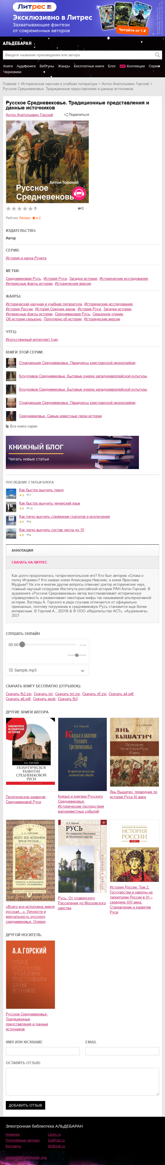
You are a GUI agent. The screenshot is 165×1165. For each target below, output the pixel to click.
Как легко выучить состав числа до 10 (51, 530)
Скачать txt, (44, 694)
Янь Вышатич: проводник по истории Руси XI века (133, 794)
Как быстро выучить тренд (41, 490)
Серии (154, 66)
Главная (9, 84)
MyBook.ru (56, 1146)
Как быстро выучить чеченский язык (49, 503)
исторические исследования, (124, 278)
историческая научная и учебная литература (59, 84)
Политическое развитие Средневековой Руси (25, 799)
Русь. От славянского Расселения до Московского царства (82, 903)
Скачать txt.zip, (68, 694)
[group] (47, 651)
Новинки (13, 1134)
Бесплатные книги (89, 66)
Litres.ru (54, 1134)
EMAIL (91, 1042)
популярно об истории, (63, 319)
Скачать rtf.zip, (94, 694)
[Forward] (38, 655)
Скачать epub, (45, 699)
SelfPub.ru (56, 1140)
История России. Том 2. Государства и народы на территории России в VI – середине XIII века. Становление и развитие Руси (131, 899)
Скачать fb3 (68, 699)
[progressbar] (49, 644)
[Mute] (62, 655)
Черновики (12, 72)
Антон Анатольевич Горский (125, 84)
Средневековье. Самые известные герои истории (60, 416)
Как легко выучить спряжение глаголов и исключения (64, 516)
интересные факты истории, (30, 283)
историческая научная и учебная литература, (44, 304)
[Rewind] (14, 655)
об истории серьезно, (24, 319)
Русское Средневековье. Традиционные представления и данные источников (27, 1021)
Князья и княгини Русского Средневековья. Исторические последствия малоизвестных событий (81, 803)
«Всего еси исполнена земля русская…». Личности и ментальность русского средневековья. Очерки (30, 914)
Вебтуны (47, 66)
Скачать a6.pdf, (19, 699)
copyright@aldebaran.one (26, 1157)
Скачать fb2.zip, (19, 694)
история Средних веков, (55, 309)
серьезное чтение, (108, 314)
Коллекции (136, 66)
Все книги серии (23, 426)
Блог (112, 66)
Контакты (13, 1146)
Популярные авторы (23, 1140)
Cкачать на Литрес (29, 562)
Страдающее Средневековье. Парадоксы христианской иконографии (77, 363)
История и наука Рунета (26, 258)
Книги (8, 66)
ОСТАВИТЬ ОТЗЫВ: (23, 1063)
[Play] (26, 655)
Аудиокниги (26, 66)
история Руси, (56, 278)
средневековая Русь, (24, 278)
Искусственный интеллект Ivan (32, 339)
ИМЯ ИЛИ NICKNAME (24, 1042)
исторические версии (73, 283)
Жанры (64, 66)
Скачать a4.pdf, (121, 694)
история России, (20, 309)
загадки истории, (83, 278)
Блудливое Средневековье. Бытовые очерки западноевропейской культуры (83, 376)
